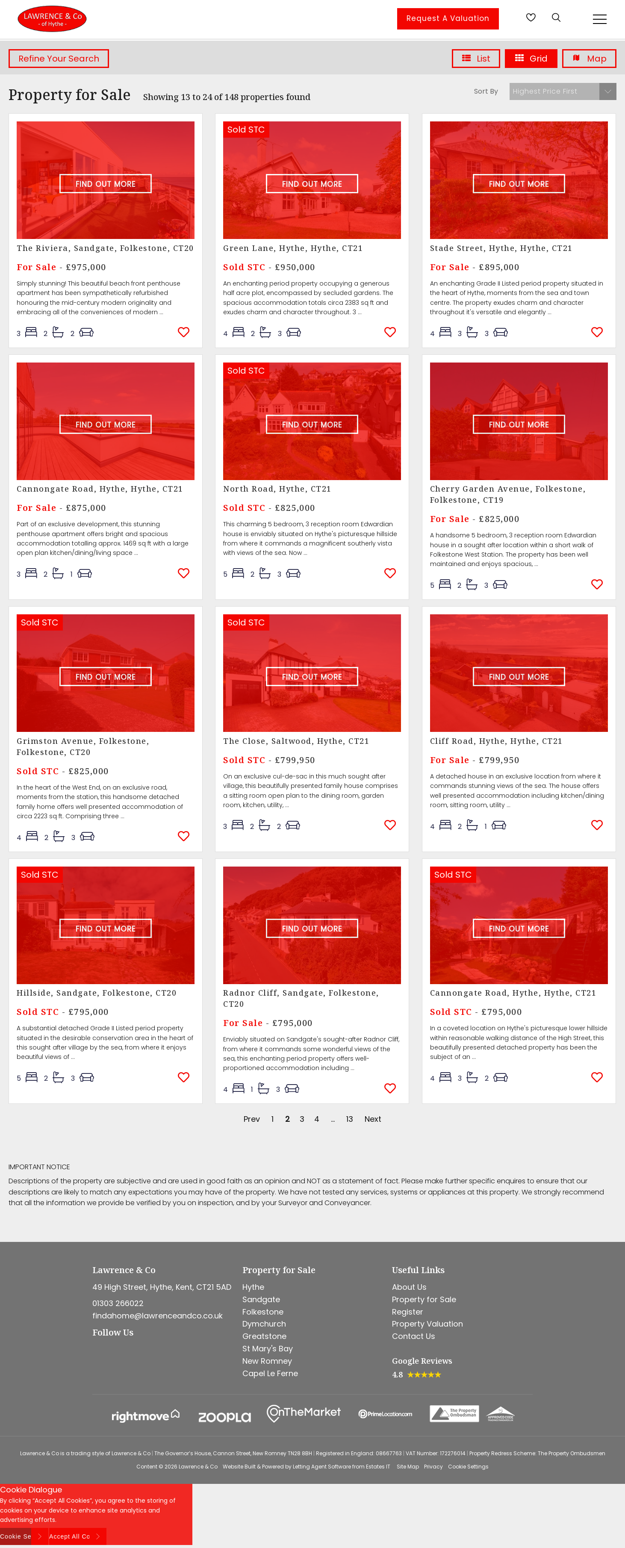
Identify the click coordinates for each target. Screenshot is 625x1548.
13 (349, 1119)
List (476, 59)
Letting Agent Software (322, 1466)
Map (589, 59)
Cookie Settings (468, 1466)
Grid (531, 59)
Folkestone (262, 1311)
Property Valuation (427, 1323)
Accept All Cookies (77, 1536)
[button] (563, 91)
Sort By (486, 91)
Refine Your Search (58, 59)
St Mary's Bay (267, 1348)
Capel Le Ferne (270, 1373)
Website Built (239, 1466)
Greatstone (264, 1336)
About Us (409, 1287)
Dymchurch (264, 1323)
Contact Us (413, 1336)
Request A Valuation (448, 18)
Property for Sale (424, 1299)
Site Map (408, 1466)
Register (407, 1311)
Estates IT (378, 1466)
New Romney (267, 1361)
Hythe (253, 1287)
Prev (252, 1119)
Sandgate (261, 1299)
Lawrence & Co (198, 1466)
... (333, 1119)
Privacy (433, 1466)
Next (373, 1119)
